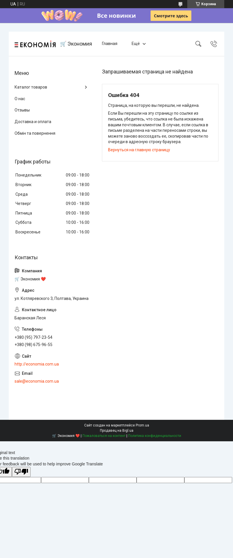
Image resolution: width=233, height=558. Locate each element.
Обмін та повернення (35, 133)
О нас (20, 98)
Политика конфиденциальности (154, 436)
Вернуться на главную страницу (139, 149)
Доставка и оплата (33, 121)
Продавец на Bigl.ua (116, 431)
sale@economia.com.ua (37, 381)
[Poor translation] (21, 472)
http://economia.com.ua (37, 364)
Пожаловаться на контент (104, 436)
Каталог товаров (31, 87)
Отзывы (22, 110)
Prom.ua (142, 425)
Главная (109, 43)
